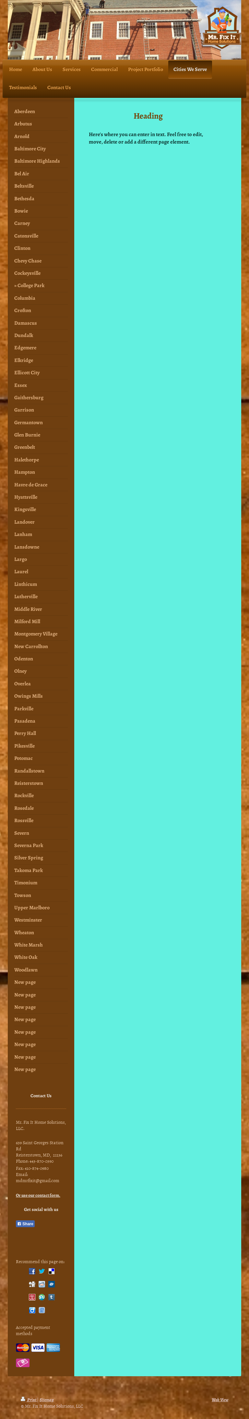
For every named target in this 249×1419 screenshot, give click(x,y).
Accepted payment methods (33, 1330)
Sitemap (47, 1400)
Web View (220, 1400)
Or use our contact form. (38, 1195)
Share (25, 1224)
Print (29, 1400)
